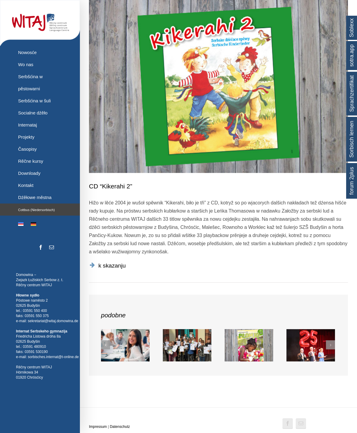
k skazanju (112, 265)
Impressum (98, 427)
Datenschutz (120, 427)
